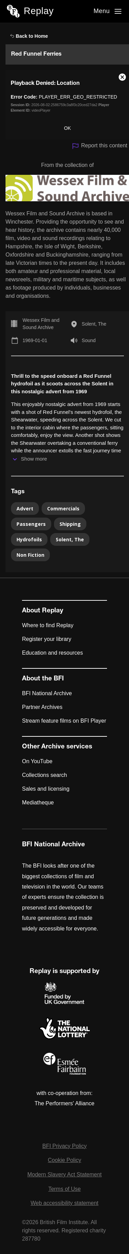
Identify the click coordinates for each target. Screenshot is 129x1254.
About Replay (42, 611)
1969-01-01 (35, 340)
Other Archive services (57, 747)
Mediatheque (38, 802)
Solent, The (94, 324)
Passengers (31, 524)
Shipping (70, 524)
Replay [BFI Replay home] (39, 11)
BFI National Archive (47, 693)
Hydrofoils (29, 539)
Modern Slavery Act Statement (64, 1174)
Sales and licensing (45, 789)
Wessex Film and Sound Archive (41, 323)
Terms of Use (64, 1189)
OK (67, 128)
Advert (25, 508)
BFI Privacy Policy (64, 1146)
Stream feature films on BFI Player (64, 721)
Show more (34, 459)
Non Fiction (30, 555)
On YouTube (37, 761)
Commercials (63, 508)
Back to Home (29, 36)
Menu (102, 11)
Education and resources (52, 653)
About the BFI (43, 679)
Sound (89, 340)
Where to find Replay (47, 625)
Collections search (44, 775)
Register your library (46, 639)
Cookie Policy (64, 1160)
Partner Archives (42, 707)
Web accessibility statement (64, 1203)
